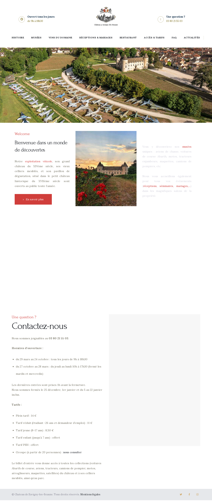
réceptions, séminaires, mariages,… (166, 186)
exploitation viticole (38, 161)
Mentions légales (90, 495)
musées (186, 147)
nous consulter (73, 453)
